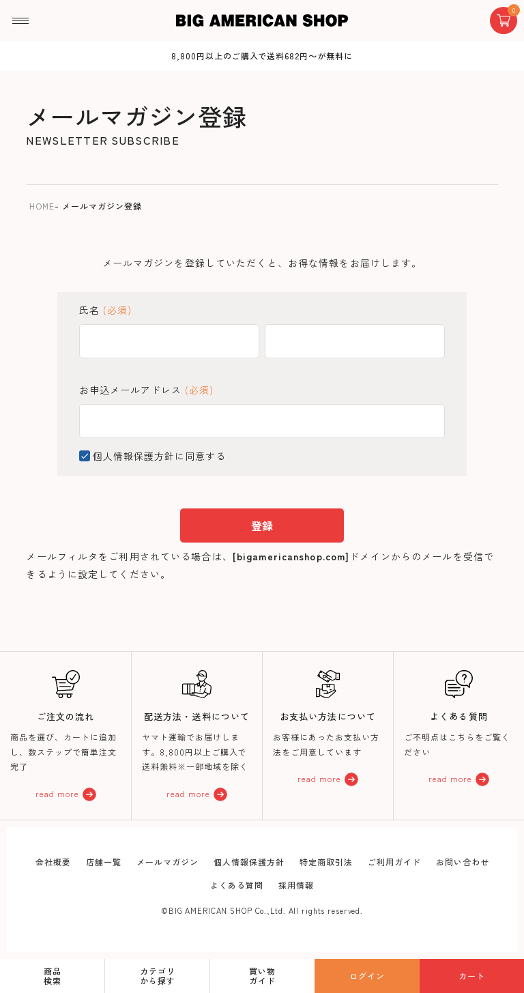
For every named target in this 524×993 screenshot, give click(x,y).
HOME (42, 206)
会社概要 (53, 861)
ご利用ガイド (394, 861)
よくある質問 (236, 885)
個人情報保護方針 (134, 456)
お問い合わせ (462, 861)
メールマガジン (167, 861)
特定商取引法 (326, 861)
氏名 (105, 310)
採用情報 (296, 885)
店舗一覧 (103, 861)
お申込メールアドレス (146, 390)
